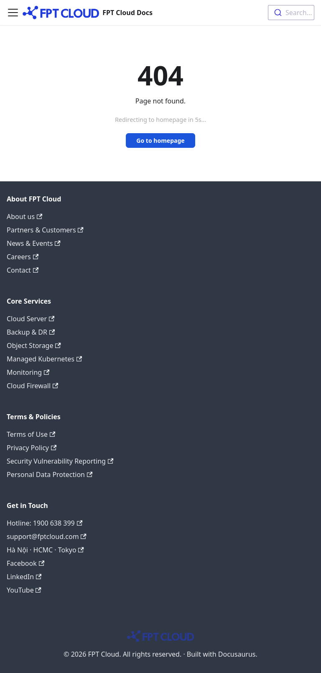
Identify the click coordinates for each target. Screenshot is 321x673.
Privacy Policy (31, 447)
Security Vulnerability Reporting (60, 461)
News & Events (34, 243)
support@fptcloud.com (47, 536)
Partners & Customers (45, 230)
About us (24, 216)
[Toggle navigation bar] (13, 12)
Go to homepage (160, 140)
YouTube (24, 590)
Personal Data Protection (49, 474)
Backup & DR (31, 332)
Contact (22, 270)
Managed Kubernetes (44, 359)
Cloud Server (30, 318)
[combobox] (291, 12)
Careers (22, 256)
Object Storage (34, 345)
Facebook (25, 563)
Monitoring (28, 372)
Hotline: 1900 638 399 (44, 523)
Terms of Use (31, 434)
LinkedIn (24, 576)
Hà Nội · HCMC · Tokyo (45, 549)
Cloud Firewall (32, 385)
